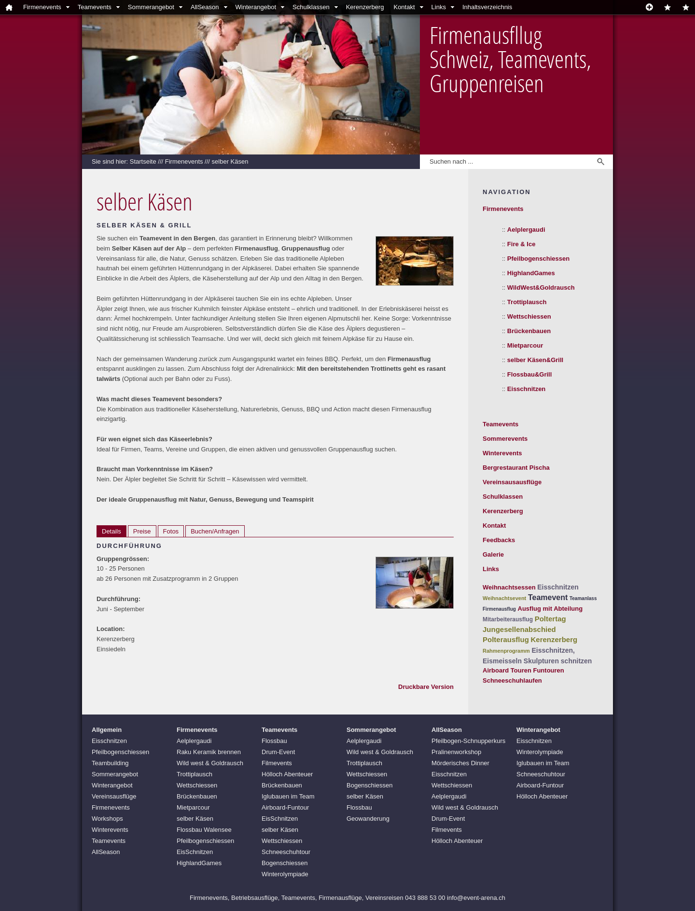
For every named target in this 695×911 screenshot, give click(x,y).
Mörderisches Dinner (460, 763)
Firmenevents (42, 7)
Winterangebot (256, 7)
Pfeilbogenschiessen (538, 258)
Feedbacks (499, 540)
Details (111, 531)
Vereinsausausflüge (512, 482)
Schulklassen (311, 7)
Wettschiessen (529, 316)
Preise (142, 531)
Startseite (143, 161)
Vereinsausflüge (114, 796)
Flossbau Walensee (204, 829)
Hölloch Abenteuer (287, 774)
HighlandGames (531, 273)
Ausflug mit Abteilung (550, 608)
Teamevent (548, 597)
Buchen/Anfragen (215, 531)
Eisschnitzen (526, 388)
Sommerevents (505, 438)
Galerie (493, 554)
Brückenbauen (529, 331)
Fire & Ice (521, 244)
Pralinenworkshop (456, 752)
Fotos (171, 531)
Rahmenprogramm (506, 651)
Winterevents (502, 453)
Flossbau (274, 740)
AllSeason (205, 7)
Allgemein (107, 729)
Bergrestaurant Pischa (516, 467)
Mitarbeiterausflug (508, 619)
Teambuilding (110, 763)
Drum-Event (278, 752)
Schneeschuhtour (286, 851)
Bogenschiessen (284, 863)
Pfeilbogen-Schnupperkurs (468, 740)
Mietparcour (525, 345)
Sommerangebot (151, 7)
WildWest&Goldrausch (541, 287)
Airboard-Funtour (285, 807)
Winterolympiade (285, 874)
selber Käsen (230, 161)
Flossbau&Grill (529, 374)
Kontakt (404, 7)
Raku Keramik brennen (209, 752)
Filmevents (277, 763)
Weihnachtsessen (509, 587)
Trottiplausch (527, 302)
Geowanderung (368, 818)
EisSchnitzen (195, 851)
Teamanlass (583, 598)
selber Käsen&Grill (535, 360)
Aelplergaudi (526, 229)
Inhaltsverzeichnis (487, 7)
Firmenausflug (499, 609)
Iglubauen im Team (288, 796)
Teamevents (94, 7)
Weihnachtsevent (504, 598)
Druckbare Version (426, 686)
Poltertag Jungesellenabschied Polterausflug (524, 629)
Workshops (107, 818)
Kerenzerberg (365, 7)
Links (438, 7)
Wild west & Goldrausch (210, 763)
